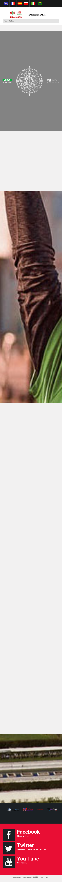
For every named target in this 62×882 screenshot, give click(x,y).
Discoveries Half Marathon (22, 877)
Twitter (25, 845)
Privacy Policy (44, 877)
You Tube (28, 858)
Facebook (28, 832)
